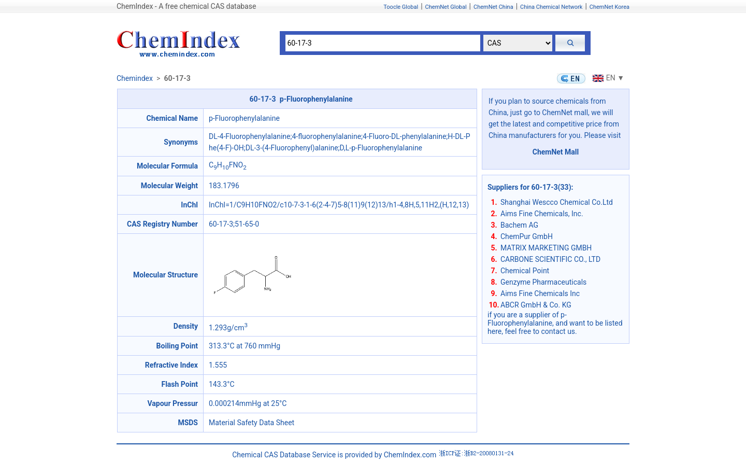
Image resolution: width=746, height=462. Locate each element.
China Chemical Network (551, 7)
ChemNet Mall (556, 152)
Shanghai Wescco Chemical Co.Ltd (556, 202)
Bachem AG (519, 225)
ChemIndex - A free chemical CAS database (186, 6)
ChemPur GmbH (526, 236)
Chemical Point (524, 271)
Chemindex (135, 78)
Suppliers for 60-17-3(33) (529, 187)
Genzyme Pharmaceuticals (543, 282)
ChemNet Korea (609, 7)
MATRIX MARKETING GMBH (546, 248)
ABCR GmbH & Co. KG (535, 305)
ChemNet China (493, 7)
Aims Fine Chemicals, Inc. (541, 213)
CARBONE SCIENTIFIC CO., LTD (550, 259)
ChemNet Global (446, 7)
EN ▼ (607, 78)
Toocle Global (400, 7)
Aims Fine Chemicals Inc (540, 293)
